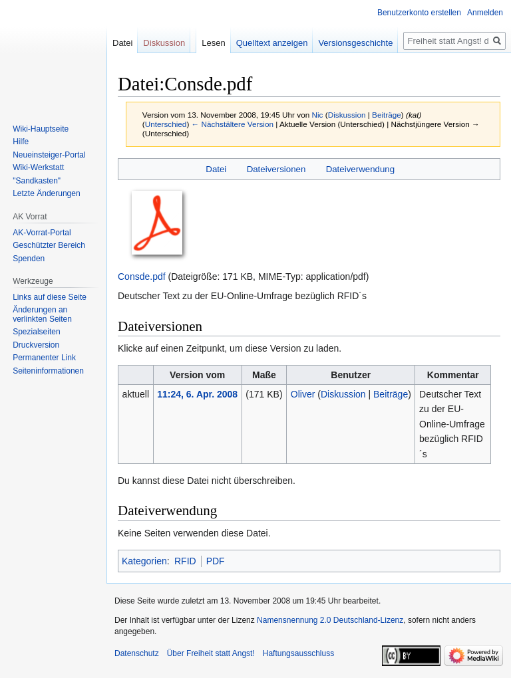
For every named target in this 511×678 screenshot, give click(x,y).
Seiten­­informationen (48, 371)
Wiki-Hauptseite (41, 129)
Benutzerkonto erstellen (419, 12)
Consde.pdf (142, 276)
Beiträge (386, 114)
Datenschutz (136, 653)
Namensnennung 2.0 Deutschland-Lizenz (330, 620)
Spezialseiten (36, 331)
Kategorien (144, 561)
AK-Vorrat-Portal (42, 232)
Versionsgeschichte (355, 43)
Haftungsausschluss (298, 653)
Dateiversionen (276, 169)
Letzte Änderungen (46, 193)
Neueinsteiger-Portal (49, 155)
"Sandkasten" (37, 180)
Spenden (29, 258)
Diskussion (347, 114)
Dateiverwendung (360, 169)
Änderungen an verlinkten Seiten (42, 314)
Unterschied (166, 124)
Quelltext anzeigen (272, 43)
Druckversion (36, 345)
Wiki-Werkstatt (38, 167)
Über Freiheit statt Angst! (211, 653)
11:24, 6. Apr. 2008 (197, 394)
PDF (215, 561)
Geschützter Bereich (49, 245)
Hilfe (21, 141)
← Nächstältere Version (232, 124)
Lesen (213, 43)
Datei (216, 169)
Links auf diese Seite (49, 297)
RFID (185, 561)
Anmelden (485, 12)
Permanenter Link (44, 357)
